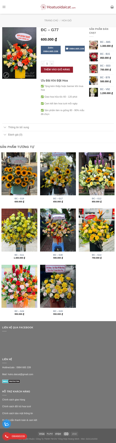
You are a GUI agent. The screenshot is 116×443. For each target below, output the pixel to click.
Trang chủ (51, 20)
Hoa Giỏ (67, 20)
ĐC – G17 (58, 198)
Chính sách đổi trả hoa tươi (16, 406)
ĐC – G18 (19, 198)
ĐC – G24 (19, 311)
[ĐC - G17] (58, 173)
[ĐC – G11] (19, 230)
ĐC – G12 (96, 198)
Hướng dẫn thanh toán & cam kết (19, 420)
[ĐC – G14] (97, 230)
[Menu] (4, 6)
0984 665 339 (23, 367)
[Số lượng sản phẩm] (47, 64)
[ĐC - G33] (58, 286)
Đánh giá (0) (12, 135)
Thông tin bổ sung (15, 127)
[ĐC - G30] (58, 230)
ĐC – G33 (58, 311)
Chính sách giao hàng (13, 399)
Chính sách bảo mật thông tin (17, 413)
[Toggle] (5, 127)
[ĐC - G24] (19, 286)
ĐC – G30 (58, 255)
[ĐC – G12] (97, 173)
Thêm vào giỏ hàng (57, 69)
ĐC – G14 (96, 255)
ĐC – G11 (19, 255)
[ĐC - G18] (19, 173)
